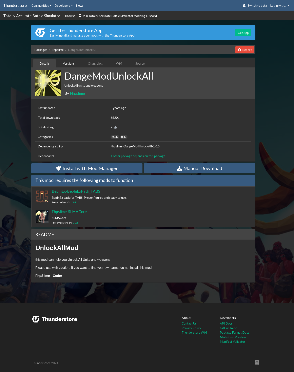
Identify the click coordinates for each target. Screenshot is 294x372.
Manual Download (199, 168)
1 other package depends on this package (138, 156)
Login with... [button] (278, 5)
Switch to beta (254, 5)
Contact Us (189, 323)
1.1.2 (75, 222)
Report (245, 49)
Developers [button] (62, 5)
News (79, 5)
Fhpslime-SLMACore (69, 211)
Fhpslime (58, 49)
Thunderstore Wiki (194, 332)
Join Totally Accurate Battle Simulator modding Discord (118, 16)
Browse (70, 16)
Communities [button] (40, 5)
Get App (243, 33)
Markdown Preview (233, 337)
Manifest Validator (232, 341)
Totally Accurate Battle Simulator (31, 15)
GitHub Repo (228, 328)
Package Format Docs (234, 332)
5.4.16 (75, 202)
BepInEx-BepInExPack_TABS (76, 191)
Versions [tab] (69, 63)
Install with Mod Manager (87, 168)
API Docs (226, 323)
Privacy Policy (191, 328)
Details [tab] (45, 63)
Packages (40, 49)
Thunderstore (15, 5)
